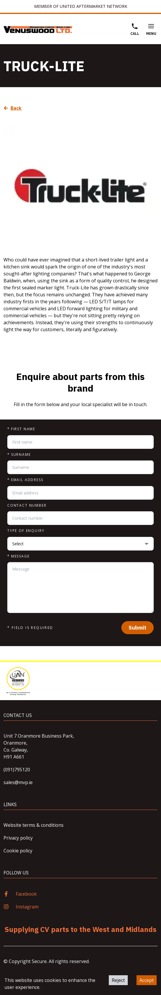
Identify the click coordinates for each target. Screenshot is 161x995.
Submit (137, 627)
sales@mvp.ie (18, 782)
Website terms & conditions (34, 825)
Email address (25, 480)
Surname (19, 454)
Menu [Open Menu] (151, 29)
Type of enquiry (25, 530)
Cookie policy (18, 850)
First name (21, 429)
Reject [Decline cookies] (118, 980)
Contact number (27, 505)
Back (13, 108)
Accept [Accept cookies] (146, 980)
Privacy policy (18, 838)
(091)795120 (17, 769)
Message (18, 556)
